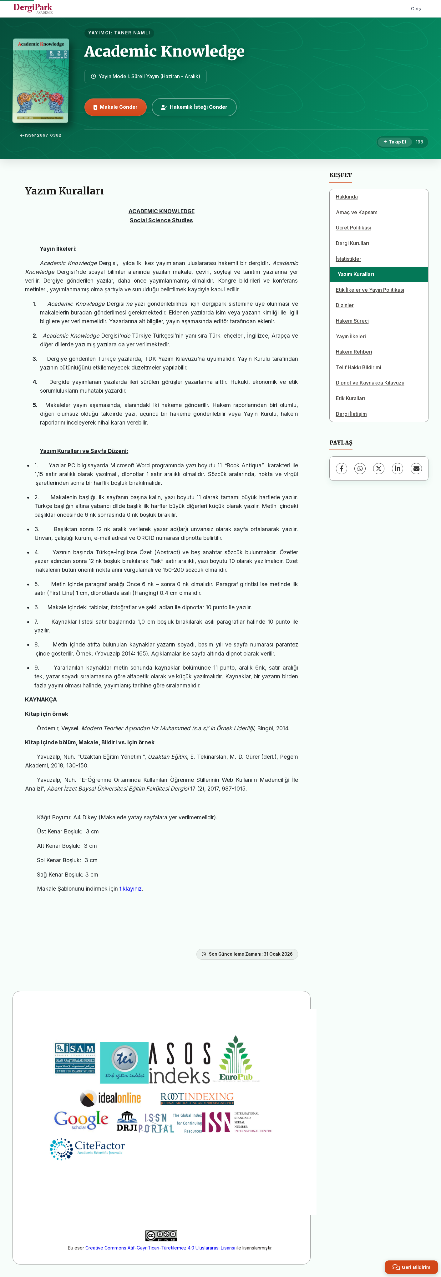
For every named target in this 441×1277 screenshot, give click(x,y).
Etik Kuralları (350, 398)
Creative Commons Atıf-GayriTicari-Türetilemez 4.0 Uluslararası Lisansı (160, 1247)
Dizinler (345, 305)
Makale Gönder (116, 107)
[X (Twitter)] (378, 468)
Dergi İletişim (351, 414)
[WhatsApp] (360, 468)
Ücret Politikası (353, 227)
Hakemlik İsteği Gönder (194, 107)
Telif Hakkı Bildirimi (358, 367)
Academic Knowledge (164, 51)
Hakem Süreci (352, 321)
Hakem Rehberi (354, 352)
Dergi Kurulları (352, 243)
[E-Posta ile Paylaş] (416, 468)
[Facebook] (341, 468)
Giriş (416, 8)
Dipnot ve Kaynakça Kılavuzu (370, 383)
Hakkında (347, 197)
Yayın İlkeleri (351, 336)
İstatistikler (348, 259)
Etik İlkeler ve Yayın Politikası (370, 290)
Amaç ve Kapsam (357, 212)
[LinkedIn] (397, 468)
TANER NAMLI (132, 32)
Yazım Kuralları (355, 274)
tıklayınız (130, 888)
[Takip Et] (395, 142)
